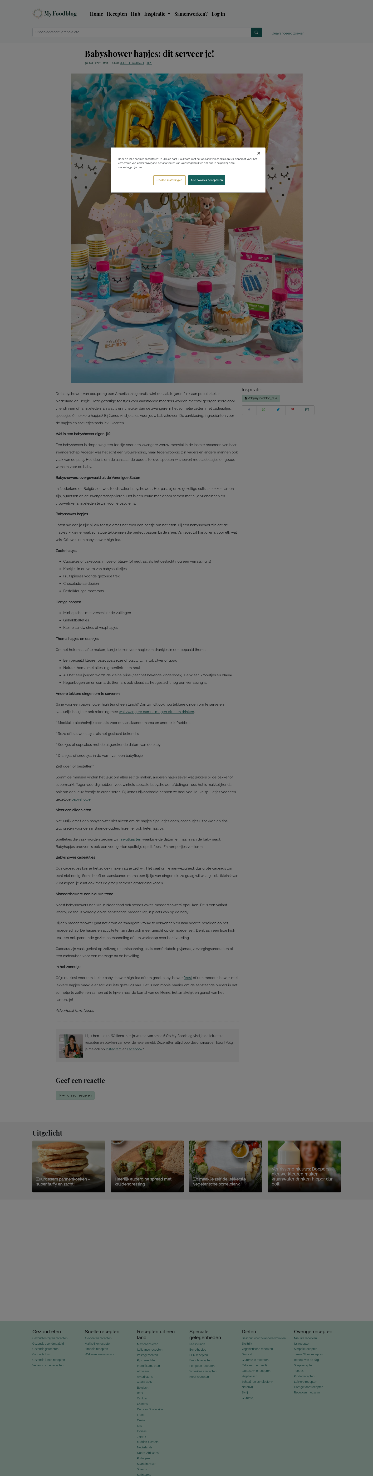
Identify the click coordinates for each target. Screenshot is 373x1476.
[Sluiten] (259, 153)
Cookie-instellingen (169, 180)
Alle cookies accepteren (207, 180)
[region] (188, 170)
